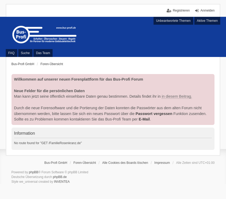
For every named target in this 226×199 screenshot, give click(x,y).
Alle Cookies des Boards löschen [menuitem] (125, 163)
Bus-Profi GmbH (55, 163)
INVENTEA (62, 182)
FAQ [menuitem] (11, 53)
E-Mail (144, 119)
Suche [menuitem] (25, 53)
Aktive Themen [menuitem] (207, 21)
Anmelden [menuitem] (207, 10)
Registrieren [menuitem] (181, 10)
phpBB (33, 172)
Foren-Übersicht (85, 163)
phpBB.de (60, 177)
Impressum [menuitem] (162, 163)
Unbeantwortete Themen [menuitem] (173, 21)
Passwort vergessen (153, 114)
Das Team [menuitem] (43, 53)
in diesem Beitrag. (177, 96)
